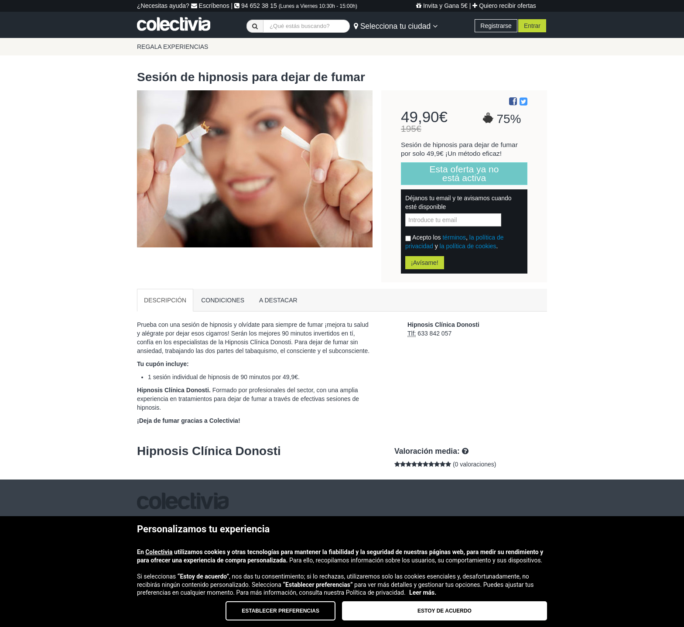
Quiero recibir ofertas (504, 5)
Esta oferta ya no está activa (464, 173)
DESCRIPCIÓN (165, 300)
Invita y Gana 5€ (442, 5)
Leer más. (422, 592)
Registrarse (496, 25)
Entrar (532, 25)
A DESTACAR (278, 300)
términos (454, 237)
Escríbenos (210, 5)
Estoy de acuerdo (444, 611)
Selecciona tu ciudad (396, 26)
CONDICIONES (222, 300)
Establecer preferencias (280, 611)
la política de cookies (468, 246)
